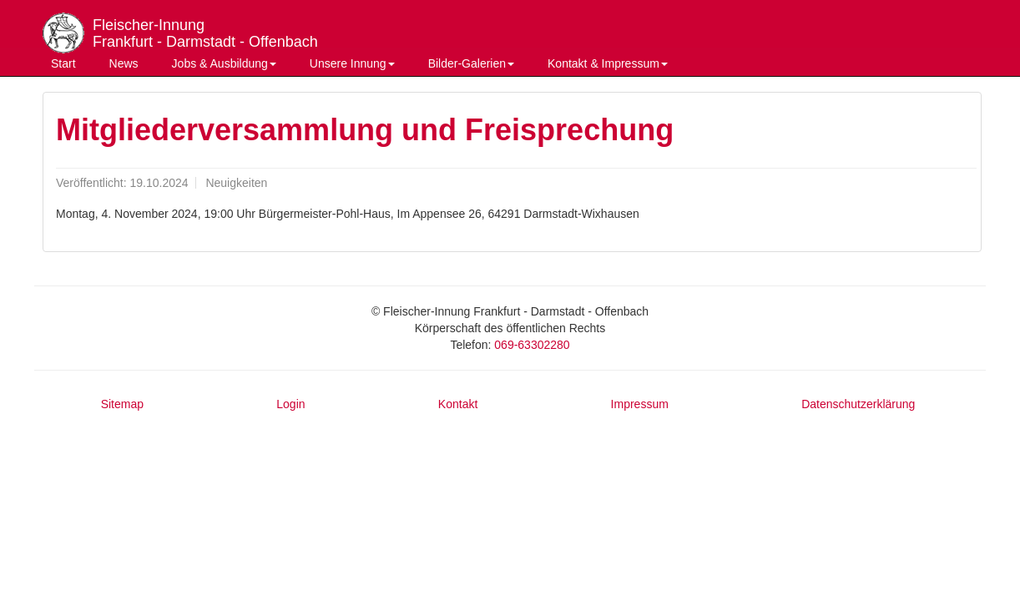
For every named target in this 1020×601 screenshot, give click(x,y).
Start (63, 63)
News (124, 63)
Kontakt (457, 404)
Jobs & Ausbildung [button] (224, 63)
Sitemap (122, 404)
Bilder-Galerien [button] (471, 63)
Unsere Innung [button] (352, 63)
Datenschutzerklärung (858, 404)
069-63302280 (531, 344)
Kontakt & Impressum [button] (608, 63)
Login (290, 404)
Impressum (640, 404)
